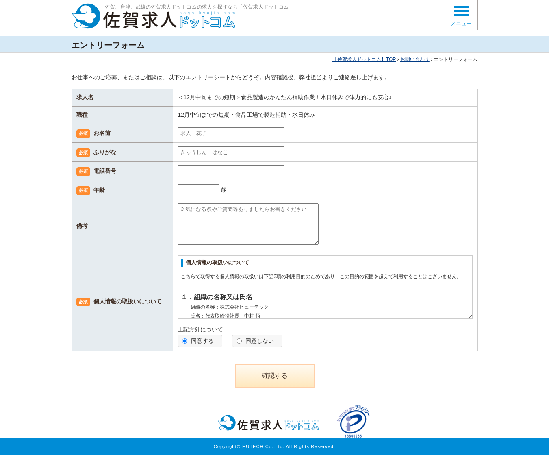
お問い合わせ (415, 59)
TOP (364, 59)
